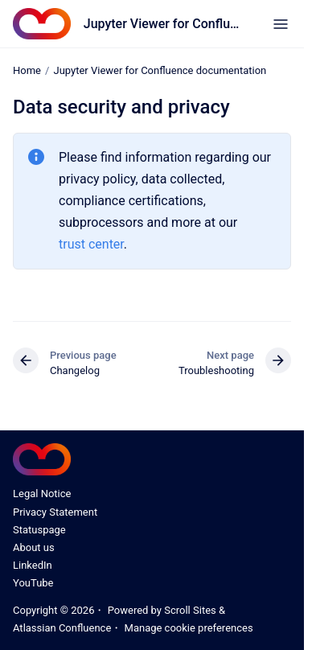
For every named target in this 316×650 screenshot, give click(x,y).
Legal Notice (42, 494)
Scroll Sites (190, 610)
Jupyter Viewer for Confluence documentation (159, 70)
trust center (91, 244)
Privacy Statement (55, 512)
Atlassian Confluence (62, 628)
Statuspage (39, 530)
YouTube (33, 583)
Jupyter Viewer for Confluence (163, 23)
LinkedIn (32, 565)
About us (34, 547)
